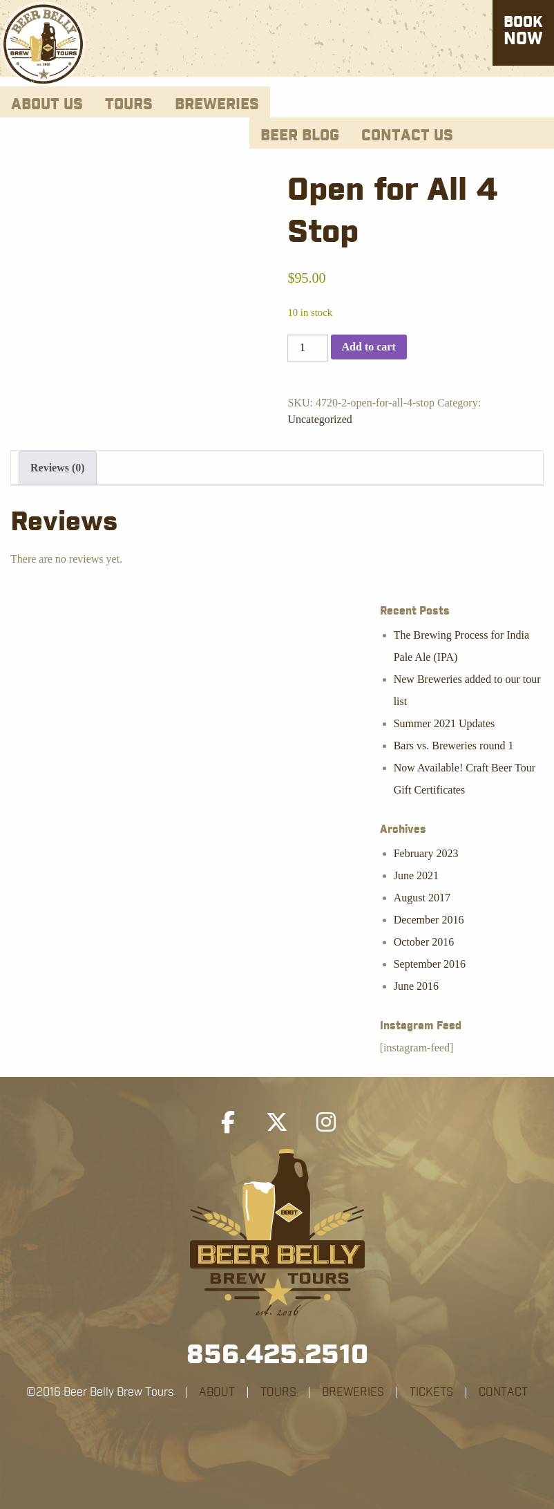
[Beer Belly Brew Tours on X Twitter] (277, 1122)
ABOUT (217, 1392)
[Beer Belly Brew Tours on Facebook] (228, 1122)
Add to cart (369, 347)
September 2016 (430, 964)
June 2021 (416, 875)
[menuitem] (47, 102)
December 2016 (429, 920)
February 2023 (426, 853)
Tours (129, 105)
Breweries (217, 105)
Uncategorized (319, 419)
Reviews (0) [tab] (57, 468)
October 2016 (424, 942)
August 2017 (422, 897)
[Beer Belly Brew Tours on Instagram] (326, 1122)
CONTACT (503, 1392)
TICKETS (431, 1392)
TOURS (278, 1392)
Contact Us (407, 136)
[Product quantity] (307, 348)
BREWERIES (353, 1392)
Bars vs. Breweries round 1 (454, 745)
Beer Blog (299, 136)
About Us (47, 105)
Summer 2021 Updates (444, 723)
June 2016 (416, 986)
